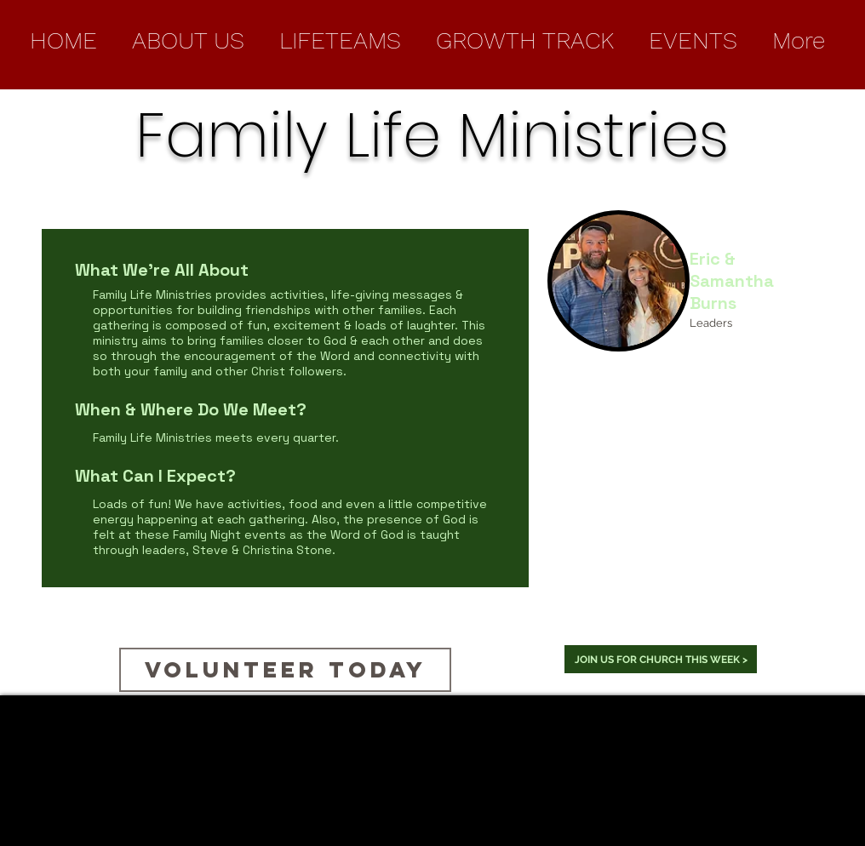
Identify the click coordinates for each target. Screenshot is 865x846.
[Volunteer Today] (285, 670)
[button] (187, 40)
